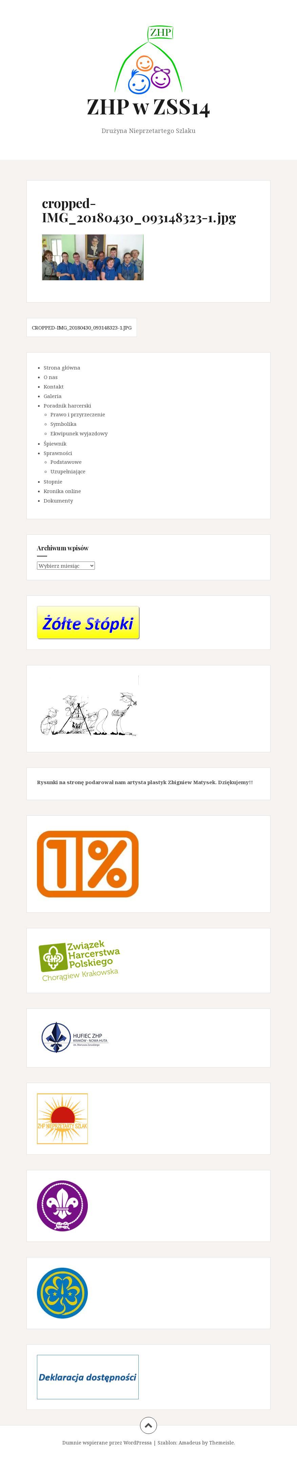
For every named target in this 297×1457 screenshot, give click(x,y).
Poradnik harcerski (67, 405)
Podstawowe (66, 461)
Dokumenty (58, 500)
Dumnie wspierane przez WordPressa (107, 1442)
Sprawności (58, 453)
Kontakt (54, 386)
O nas (51, 377)
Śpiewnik (55, 443)
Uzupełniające (68, 471)
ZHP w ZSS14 (148, 106)
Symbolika (64, 423)
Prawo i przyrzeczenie (78, 414)
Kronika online (62, 491)
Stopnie (53, 481)
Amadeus (190, 1442)
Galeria (53, 396)
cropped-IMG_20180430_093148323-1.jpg (82, 327)
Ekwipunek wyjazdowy (79, 433)
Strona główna (62, 367)
